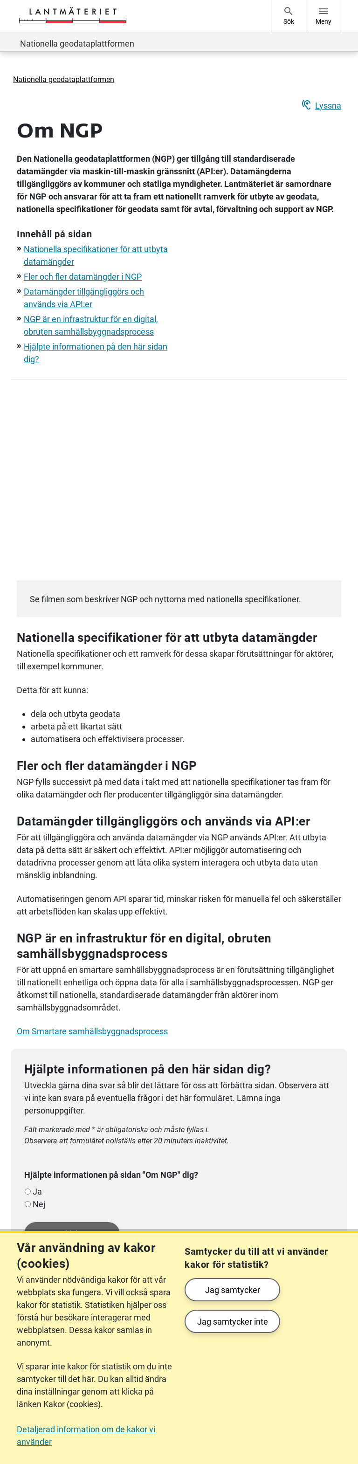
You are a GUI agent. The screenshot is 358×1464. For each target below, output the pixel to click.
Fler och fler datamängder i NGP (83, 277)
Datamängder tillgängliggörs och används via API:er (163, 821)
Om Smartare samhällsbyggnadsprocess (92, 1031)
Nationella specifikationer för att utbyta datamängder (167, 638)
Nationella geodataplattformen (77, 43)
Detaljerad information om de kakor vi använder (86, 1435)
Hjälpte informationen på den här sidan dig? (147, 1069)
